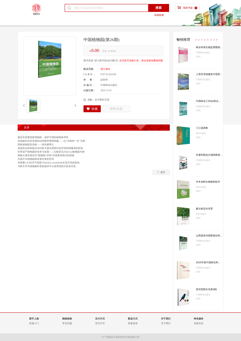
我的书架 (187, 7)
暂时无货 (116, 109)
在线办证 (198, 323)
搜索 (158, 7)
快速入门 (34, 323)
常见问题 (67, 323)
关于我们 (166, 323)
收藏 (92, 109)
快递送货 (133, 323)
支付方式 (100, 323)
